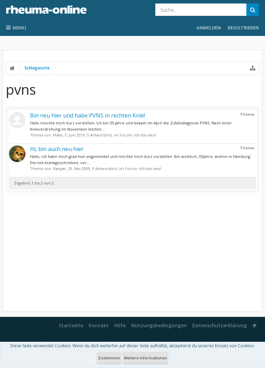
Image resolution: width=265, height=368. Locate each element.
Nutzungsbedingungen (159, 325)
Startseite (71, 325)
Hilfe (120, 325)
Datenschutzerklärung (219, 325)
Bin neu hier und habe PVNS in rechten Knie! (87, 115)
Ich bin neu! (145, 135)
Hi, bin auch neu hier (57, 149)
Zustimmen (109, 357)
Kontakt (99, 325)
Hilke (57, 135)
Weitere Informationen (145, 357)
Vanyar (59, 168)
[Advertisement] (132, 251)
